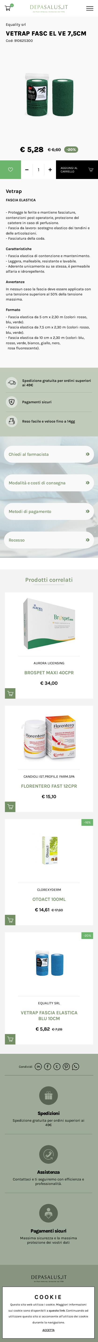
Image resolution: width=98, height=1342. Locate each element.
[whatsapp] (75, 1067)
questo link (57, 1310)
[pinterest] (66, 1067)
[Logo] (49, 7)
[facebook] (47, 1067)
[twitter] (56, 1067)
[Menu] (89, 8)
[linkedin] (38, 1067)
